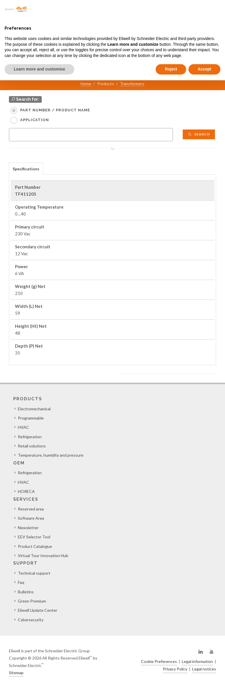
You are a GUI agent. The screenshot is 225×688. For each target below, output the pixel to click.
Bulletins (26, 591)
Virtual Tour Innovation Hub (43, 555)
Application (34, 120)
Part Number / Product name (55, 110)
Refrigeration (30, 436)
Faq (21, 582)
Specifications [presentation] (26, 168)
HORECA (26, 491)
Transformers (132, 83)
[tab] (26, 168)
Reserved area (31, 508)
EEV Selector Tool (34, 536)
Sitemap (16, 672)
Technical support (34, 573)
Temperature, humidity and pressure (50, 455)
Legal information (197, 661)
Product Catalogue (35, 546)
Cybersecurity (30, 619)
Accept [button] (204, 69)
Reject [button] (171, 69)
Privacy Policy (175, 668)
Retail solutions (32, 445)
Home (86, 83)
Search (199, 134)
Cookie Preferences (159, 661)
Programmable (31, 418)
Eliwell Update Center (37, 610)
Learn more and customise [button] (39, 69)
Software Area (31, 518)
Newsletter (28, 527)
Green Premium (32, 601)
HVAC (23, 427)
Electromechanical (34, 408)
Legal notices (204, 668)
